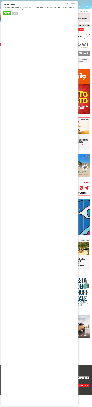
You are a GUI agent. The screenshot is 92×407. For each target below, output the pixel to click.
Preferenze (15, 13)
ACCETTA (7, 13)
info (32, 7)
